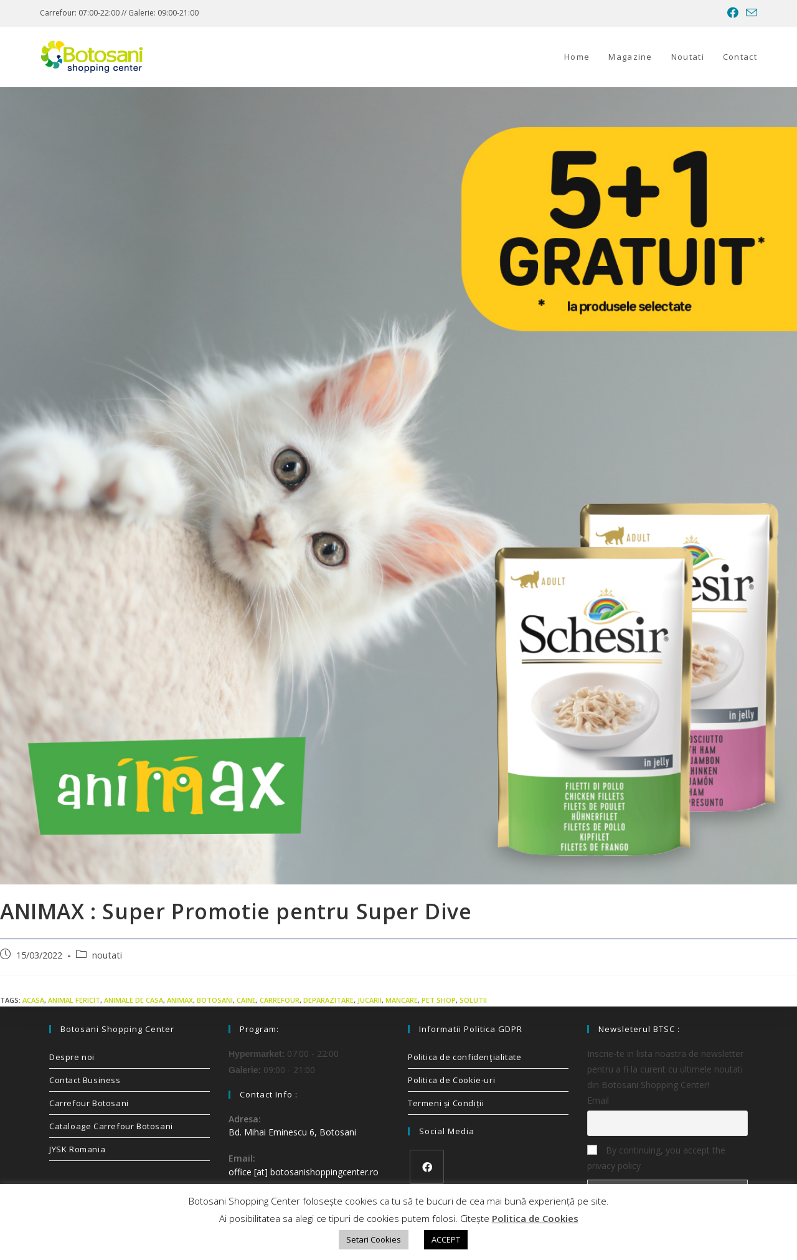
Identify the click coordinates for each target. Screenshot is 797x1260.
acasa (33, 1000)
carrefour (279, 1000)
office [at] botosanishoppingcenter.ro (304, 1172)
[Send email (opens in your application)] (749, 13)
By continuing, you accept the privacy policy (656, 1158)
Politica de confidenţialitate (464, 1057)
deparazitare (328, 1000)
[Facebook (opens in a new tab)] (733, 13)
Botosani (215, 1000)
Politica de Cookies (535, 1218)
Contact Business (85, 1080)
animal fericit (74, 1000)
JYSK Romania (77, 1149)
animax (180, 1000)
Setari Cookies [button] (373, 1239)
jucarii (369, 1000)
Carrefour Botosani (89, 1103)
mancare (401, 1000)
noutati (107, 955)
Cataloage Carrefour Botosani (111, 1126)
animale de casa (133, 1000)
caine (246, 1000)
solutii (473, 1000)
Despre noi (72, 1057)
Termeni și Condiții (446, 1103)
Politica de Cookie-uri (451, 1080)
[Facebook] (427, 1167)
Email (598, 1100)
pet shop (439, 1000)
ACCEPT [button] (446, 1239)
